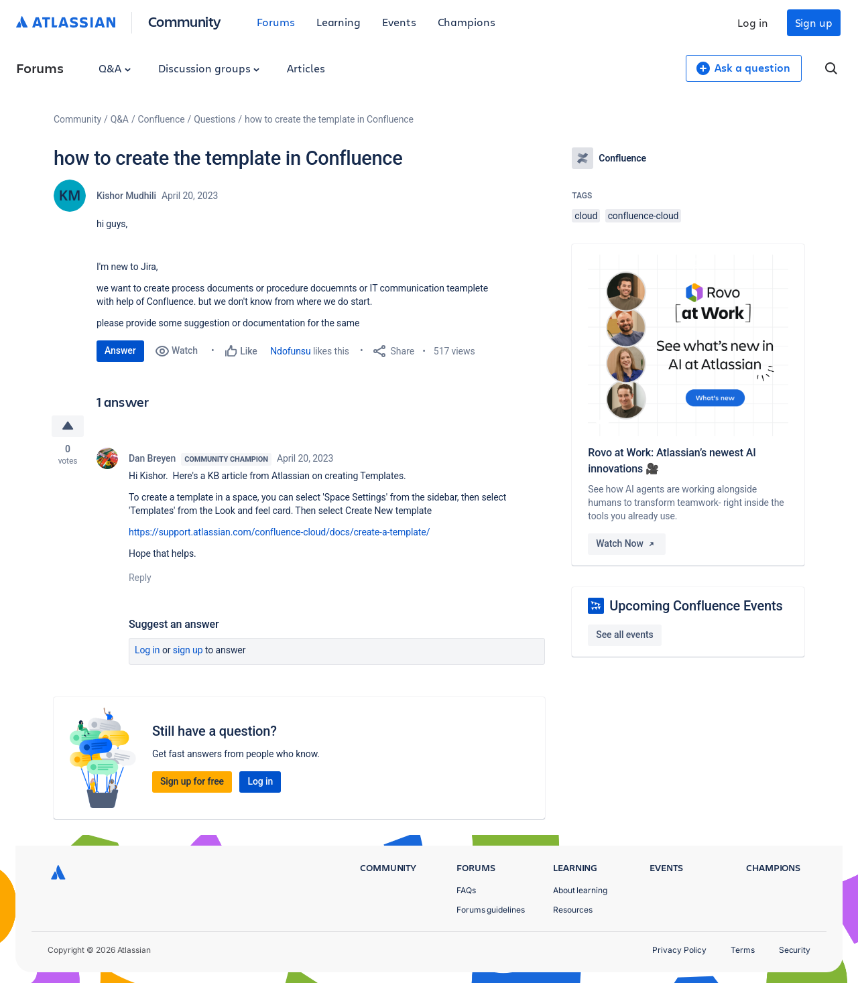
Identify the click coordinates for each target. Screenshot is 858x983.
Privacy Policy (679, 950)
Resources (573, 910)
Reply (140, 577)
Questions (214, 119)
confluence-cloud (643, 215)
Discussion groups (209, 68)
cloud (585, 215)
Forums (276, 22)
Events (399, 22)
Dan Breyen (152, 458)
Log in (752, 22)
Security (794, 950)
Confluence (161, 119)
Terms (743, 950)
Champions (466, 22)
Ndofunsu (290, 351)
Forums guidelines (490, 910)
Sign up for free (192, 781)
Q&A (115, 68)
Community (184, 21)
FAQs (466, 890)
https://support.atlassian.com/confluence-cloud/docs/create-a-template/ (279, 532)
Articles (305, 68)
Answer (120, 350)
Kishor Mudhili (126, 195)
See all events (624, 634)
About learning (580, 890)
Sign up (814, 22)
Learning (338, 22)
